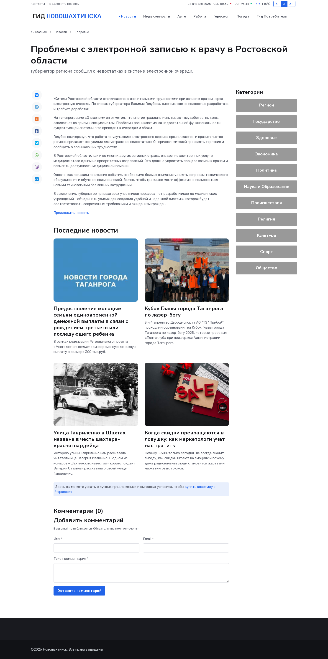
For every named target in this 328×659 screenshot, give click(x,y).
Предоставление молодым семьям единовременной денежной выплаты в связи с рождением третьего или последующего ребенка (91, 320)
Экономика (266, 154)
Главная (39, 31)
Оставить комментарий (79, 590)
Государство (266, 121)
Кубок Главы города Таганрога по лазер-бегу (184, 311)
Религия (266, 219)
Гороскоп (221, 16)
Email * (148, 538)
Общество (266, 267)
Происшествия (266, 202)
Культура (266, 235)
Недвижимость (156, 16)
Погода (243, 16)
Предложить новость (63, 3)
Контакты (38, 3)
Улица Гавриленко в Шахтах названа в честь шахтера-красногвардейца (90, 438)
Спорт (266, 251)
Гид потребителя (272, 16)
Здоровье (82, 31)
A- (277, 4)
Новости (128, 16)
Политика (266, 170)
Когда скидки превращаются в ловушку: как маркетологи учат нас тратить (185, 438)
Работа (199, 16)
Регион (266, 105)
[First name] (96, 547)
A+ (291, 4)
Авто (181, 16)
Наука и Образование (266, 186)
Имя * (58, 538)
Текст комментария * (71, 558)
